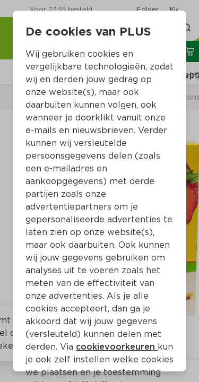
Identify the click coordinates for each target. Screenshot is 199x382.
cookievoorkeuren (117, 347)
